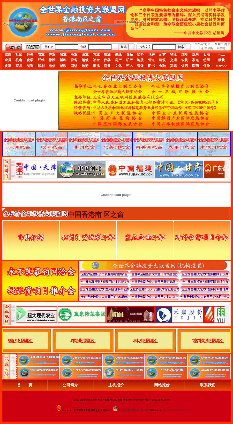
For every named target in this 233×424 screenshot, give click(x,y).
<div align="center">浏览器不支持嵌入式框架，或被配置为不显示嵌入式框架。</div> (120, 314)
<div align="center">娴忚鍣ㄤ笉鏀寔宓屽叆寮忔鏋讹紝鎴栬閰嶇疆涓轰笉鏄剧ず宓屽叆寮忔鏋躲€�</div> (120, 169)
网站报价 (162, 385)
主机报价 (116, 385)
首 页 (24, 385)
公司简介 (70, 385)
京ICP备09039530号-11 (176, 410)
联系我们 (208, 385)
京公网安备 (124, 410)
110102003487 (139, 410)
